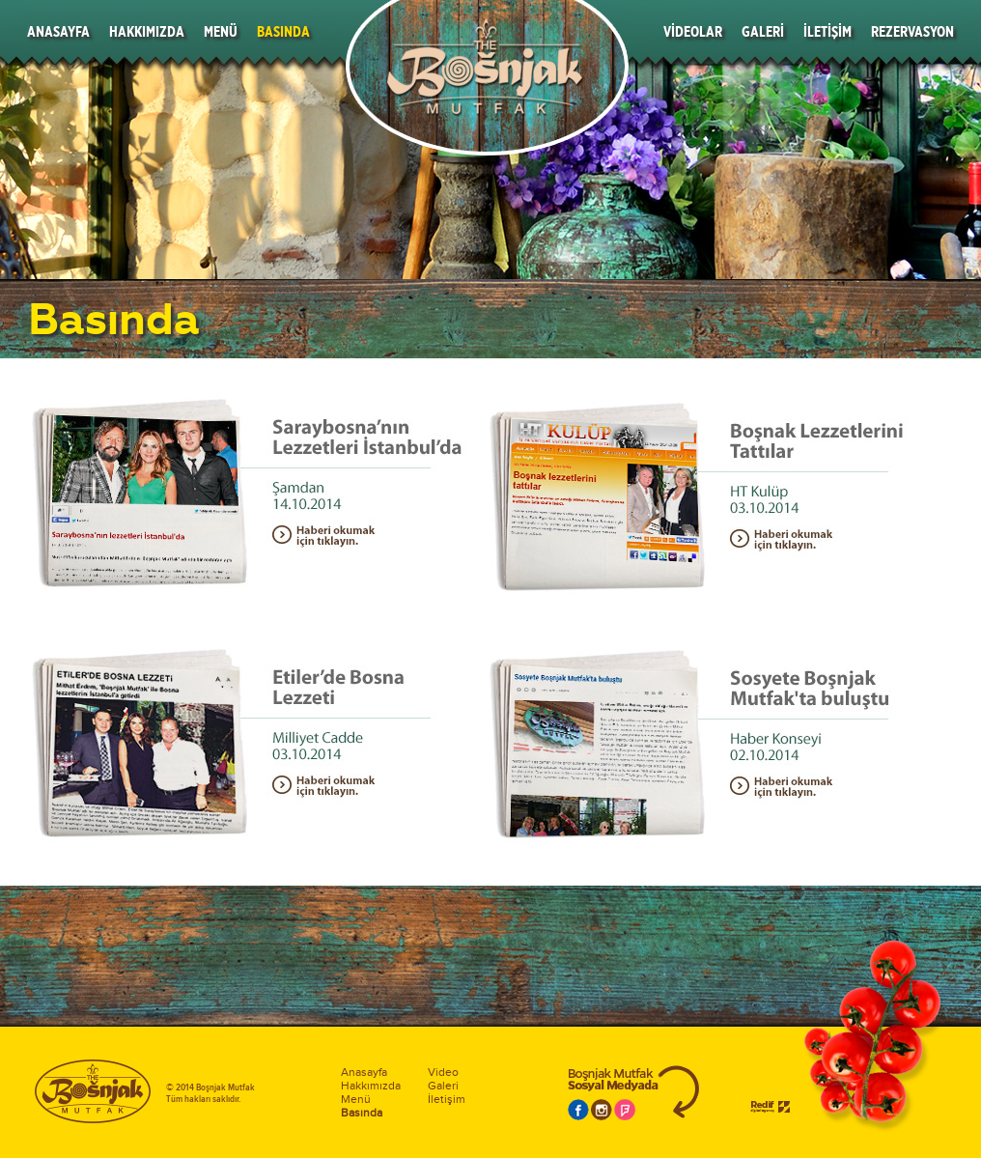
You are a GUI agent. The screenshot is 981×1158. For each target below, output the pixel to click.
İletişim (446, 1099)
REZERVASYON (912, 31)
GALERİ (763, 31)
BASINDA (283, 31)
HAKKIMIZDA (146, 31)
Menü (356, 1099)
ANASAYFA (58, 31)
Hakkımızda (371, 1085)
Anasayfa (364, 1072)
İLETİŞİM (827, 31)
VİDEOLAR (692, 31)
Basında (361, 1112)
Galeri (443, 1085)
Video (443, 1072)
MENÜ (221, 31)
